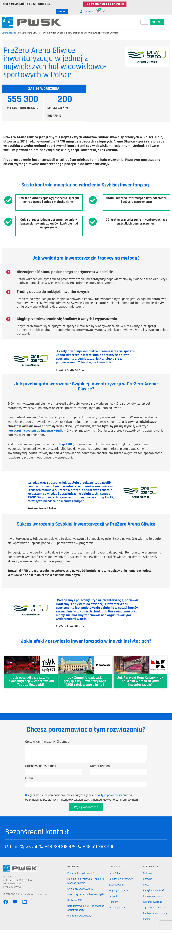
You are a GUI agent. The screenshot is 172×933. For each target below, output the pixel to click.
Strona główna (9, 32)
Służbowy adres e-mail (40, 766)
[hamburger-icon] (144, 22)
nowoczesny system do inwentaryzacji (35, 430)
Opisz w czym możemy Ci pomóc (47, 741)
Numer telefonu (100, 766)
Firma (29, 778)
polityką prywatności (109, 795)
